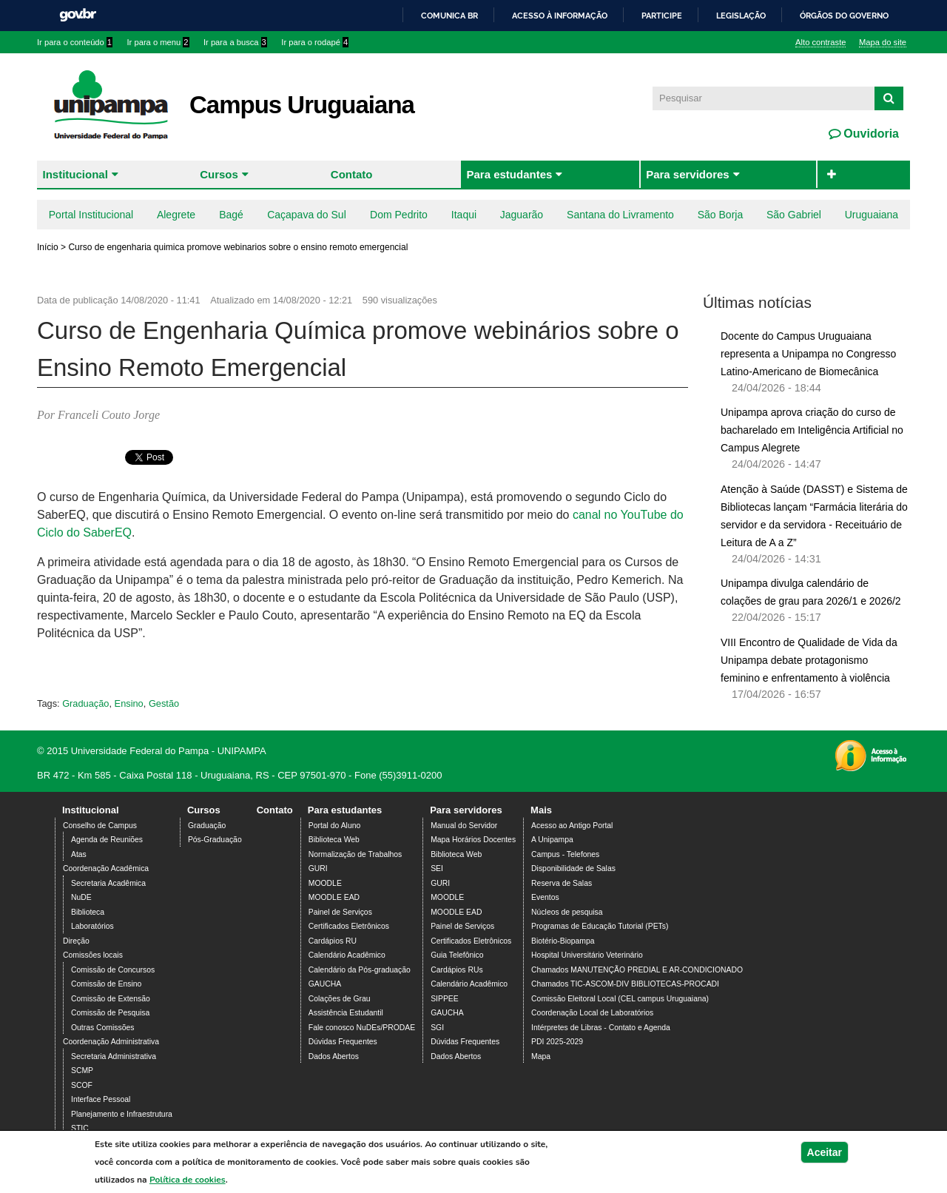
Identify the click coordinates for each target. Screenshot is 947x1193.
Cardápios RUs (456, 970)
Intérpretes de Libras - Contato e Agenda (600, 1028)
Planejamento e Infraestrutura (121, 1114)
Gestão (164, 703)
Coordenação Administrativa (111, 1042)
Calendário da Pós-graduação (360, 970)
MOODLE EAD (334, 897)
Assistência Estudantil (346, 1013)
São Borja (720, 215)
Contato (352, 174)
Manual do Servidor (464, 825)
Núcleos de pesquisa (566, 912)
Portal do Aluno (334, 825)
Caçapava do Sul (306, 215)
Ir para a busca (235, 42)
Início (47, 247)
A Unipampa (552, 840)
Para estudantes (509, 174)
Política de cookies (187, 1180)
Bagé (231, 215)
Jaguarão (521, 215)
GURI (318, 868)
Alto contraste (820, 42)
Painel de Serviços (340, 912)
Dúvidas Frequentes (343, 1042)
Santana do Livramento (620, 215)
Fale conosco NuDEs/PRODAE (362, 1028)
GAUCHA (325, 984)
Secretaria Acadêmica (108, 883)
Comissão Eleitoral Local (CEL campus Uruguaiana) (620, 999)
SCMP (82, 1070)
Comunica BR (449, 15)
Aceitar (824, 1152)
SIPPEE (445, 999)
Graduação (85, 703)
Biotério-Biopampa (562, 941)
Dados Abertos (334, 1056)
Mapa (540, 1056)
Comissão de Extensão (110, 999)
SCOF (81, 1085)
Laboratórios (92, 926)
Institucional (75, 174)
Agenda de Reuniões (107, 840)
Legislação (741, 15)
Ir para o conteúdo (74, 42)
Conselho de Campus (100, 825)
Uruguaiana (871, 215)
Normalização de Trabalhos (355, 854)
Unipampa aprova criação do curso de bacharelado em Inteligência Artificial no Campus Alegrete (812, 430)
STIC (80, 1128)
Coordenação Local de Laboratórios (592, 1013)
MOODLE (325, 883)
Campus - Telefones (565, 854)
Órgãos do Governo (844, 15)
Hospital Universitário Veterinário (587, 955)
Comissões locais (93, 955)
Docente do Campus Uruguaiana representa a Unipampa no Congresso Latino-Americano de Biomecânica (808, 353)
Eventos (545, 897)
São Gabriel (793, 215)
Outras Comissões (102, 1028)
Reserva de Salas (561, 883)
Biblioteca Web (334, 840)
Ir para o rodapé (314, 42)
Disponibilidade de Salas (573, 868)
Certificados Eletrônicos (349, 926)
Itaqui (463, 215)
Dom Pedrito (399, 215)
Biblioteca (87, 912)
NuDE (81, 897)
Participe (661, 15)
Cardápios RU (333, 941)
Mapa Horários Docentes (473, 840)
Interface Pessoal (100, 1099)
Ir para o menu (158, 42)
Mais (541, 810)
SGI (437, 1028)
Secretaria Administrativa (113, 1056)
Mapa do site (882, 42)
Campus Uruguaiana (301, 104)
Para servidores (687, 174)
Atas (79, 854)
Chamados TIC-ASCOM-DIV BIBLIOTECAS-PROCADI (625, 984)
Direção (76, 941)
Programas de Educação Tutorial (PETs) (599, 926)
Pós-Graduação (215, 840)
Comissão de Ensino (106, 984)
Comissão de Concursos (113, 970)
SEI (437, 868)
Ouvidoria (869, 133)
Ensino (129, 703)
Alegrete (176, 215)
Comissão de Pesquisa (110, 1013)
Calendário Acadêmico (347, 955)
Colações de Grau (340, 999)
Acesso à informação (559, 15)
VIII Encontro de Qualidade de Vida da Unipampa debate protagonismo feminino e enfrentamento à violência (809, 660)
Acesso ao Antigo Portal (572, 825)
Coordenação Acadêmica (106, 868)
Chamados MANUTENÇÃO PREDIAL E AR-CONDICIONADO (637, 970)
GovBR (77, 15)
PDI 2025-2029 (557, 1042)
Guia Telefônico (457, 955)
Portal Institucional (91, 215)
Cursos (219, 174)
